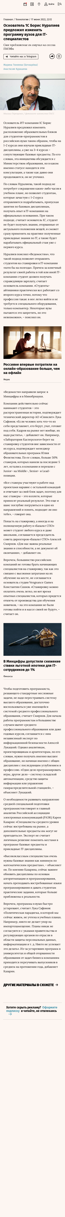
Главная (8, 19)
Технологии (22, 19)
